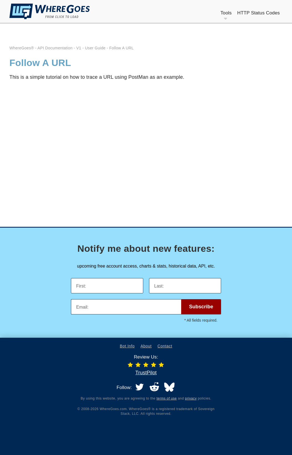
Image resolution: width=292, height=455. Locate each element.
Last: (159, 286)
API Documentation (55, 48)
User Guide (95, 48)
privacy (191, 398)
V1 (78, 48)
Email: (82, 307)
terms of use (167, 398)
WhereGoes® (21, 48)
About (146, 346)
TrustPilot (146, 372)
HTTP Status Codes (258, 13)
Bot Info (127, 346)
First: (81, 286)
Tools (226, 13)
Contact (164, 346)
